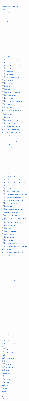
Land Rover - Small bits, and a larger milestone (10, 44)
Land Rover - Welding (6, 117)
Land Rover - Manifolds (6, 283)
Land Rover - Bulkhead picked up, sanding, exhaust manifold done (13, 270)
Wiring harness (4, 376)
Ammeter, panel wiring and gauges (8, 358)
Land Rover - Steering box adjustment (8, 41)
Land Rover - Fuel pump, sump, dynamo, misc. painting (11, 215)
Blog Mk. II (4, 355)
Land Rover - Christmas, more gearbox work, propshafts (12, 191)
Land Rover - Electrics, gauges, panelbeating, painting (11, 126)
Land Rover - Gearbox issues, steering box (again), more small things (14, 182)
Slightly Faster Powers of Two (7, 349)
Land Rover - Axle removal (6, 331)
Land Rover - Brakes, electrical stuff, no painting (10, 164)
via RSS (5, 393)
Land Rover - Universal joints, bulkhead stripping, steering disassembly (12, 277)
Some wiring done (5, 370)
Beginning (4, 391)
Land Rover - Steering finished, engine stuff (9, 225)
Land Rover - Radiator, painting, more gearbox (10, 203)
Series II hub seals (5, 27)
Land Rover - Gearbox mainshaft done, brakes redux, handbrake (13, 179)
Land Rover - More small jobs (7, 62)
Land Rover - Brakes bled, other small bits (9, 95)
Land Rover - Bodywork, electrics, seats (9, 123)
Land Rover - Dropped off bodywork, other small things (11, 153)
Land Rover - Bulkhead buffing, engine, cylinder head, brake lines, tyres (14, 246)
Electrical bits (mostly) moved (7, 382)
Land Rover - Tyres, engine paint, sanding (9, 286)
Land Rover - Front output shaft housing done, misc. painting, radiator (14, 194)
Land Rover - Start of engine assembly (9, 231)
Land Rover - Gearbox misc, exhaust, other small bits (11, 197)
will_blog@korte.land (4, 398)
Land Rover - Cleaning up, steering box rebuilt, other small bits (13, 170)
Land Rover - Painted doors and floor (8, 114)
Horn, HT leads (4, 361)
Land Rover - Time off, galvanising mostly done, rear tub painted (13, 141)
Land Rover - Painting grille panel (8, 161)
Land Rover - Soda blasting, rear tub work (9, 147)
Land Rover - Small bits (6, 50)
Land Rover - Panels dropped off (8, 104)
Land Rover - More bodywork (7, 150)
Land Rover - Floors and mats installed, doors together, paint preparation (12, 111)
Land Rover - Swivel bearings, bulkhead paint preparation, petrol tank (14, 264)
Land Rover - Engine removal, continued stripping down (12, 337)
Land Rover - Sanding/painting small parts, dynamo (11, 212)
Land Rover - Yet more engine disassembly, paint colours (12, 289)
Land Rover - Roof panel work (7, 68)
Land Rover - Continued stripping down (9, 340)
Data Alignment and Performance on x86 (9, 328)
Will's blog (4, 1)
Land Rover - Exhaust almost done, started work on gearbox (12, 209)
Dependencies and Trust (6, 346)
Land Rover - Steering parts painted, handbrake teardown (12, 273)
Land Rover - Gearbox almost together (9, 176)
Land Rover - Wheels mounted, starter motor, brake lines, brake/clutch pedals (14, 219)
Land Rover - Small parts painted (8, 258)
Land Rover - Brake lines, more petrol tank (9, 261)
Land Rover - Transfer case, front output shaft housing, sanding (13, 200)
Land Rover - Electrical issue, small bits (9, 47)
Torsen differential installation (7, 15)
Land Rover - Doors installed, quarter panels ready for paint (12, 101)
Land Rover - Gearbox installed (7, 173)
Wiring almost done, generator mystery (9, 367)
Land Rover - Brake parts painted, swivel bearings (11, 267)
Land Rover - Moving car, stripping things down (10, 343)
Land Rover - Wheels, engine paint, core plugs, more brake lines (13, 243)
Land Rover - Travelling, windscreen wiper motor (10, 129)
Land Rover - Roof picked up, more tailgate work (10, 77)
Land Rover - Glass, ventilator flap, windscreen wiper (11, 92)
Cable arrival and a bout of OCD (7, 373)
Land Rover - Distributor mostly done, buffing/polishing (11, 222)
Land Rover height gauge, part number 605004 (10, 21)
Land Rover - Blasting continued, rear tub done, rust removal (12, 144)
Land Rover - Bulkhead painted (7, 249)
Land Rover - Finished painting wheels (9, 237)
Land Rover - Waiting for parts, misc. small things (11, 185)
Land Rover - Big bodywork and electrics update (10, 120)
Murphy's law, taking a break (7, 364)
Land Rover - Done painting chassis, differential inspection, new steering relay (13, 307)
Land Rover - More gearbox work (8, 206)
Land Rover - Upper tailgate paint (8, 80)
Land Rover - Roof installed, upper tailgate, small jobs (11, 65)
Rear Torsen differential (6, 12)
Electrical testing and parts (7, 379)
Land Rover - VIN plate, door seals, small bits (10, 53)
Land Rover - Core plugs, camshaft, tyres (9, 234)
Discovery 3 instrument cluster (7, 24)
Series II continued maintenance (8, 30)
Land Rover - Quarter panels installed (8, 98)
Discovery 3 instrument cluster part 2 (8, 18)
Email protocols (5, 138)
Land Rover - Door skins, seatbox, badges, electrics (11, 132)
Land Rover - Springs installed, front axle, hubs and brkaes (12, 303)
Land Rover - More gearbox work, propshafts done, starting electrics (14, 188)
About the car (4, 388)
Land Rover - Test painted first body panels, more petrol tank (12, 252)
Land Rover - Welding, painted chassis (9, 311)
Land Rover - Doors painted (7, 107)
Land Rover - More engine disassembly (9, 292)
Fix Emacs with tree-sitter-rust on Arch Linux (10, 6)
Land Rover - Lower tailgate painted (8, 83)
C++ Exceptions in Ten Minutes (7, 352)
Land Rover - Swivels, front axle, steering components (11, 255)
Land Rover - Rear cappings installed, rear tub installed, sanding (13, 135)
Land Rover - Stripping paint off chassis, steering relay (11, 325)
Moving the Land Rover (6, 385)
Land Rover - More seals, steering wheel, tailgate (10, 59)
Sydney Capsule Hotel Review (7, 322)
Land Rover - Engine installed (7, 228)
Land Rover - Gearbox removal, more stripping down (11, 334)
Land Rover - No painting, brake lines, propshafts (10, 167)
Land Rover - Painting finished (7, 71)
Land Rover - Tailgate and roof (7, 86)
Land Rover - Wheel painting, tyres (8, 240)
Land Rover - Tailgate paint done (8, 74)
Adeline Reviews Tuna (6, 9)
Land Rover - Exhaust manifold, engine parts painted (11, 280)
